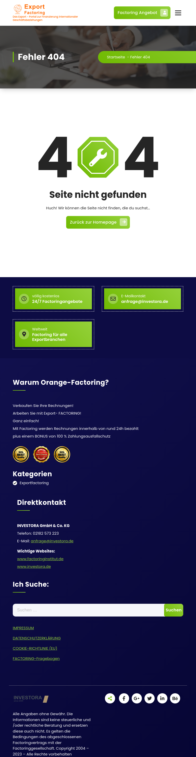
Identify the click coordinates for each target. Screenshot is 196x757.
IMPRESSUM (23, 628)
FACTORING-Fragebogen (36, 658)
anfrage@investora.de (52, 541)
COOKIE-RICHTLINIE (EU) (35, 648)
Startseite (116, 57)
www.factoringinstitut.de (40, 558)
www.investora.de (34, 566)
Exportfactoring (34, 482)
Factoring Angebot (143, 13)
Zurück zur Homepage (98, 222)
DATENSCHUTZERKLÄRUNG (37, 638)
